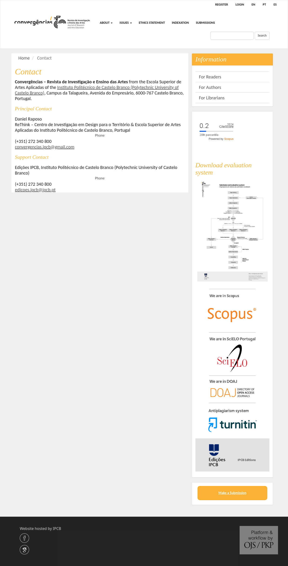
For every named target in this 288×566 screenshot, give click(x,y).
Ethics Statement (152, 23)
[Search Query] (232, 36)
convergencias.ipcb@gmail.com (44, 147)
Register (221, 5)
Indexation (180, 23)
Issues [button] (126, 23)
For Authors (210, 87)
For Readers (210, 77)
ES (275, 5)
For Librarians (211, 98)
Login (239, 5)
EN (253, 5)
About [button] (106, 23)
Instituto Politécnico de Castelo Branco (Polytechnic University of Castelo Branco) (97, 90)
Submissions (205, 23)
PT (264, 5)
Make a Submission (232, 493)
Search (262, 35)
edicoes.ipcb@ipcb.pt (35, 189)
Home (24, 58)
